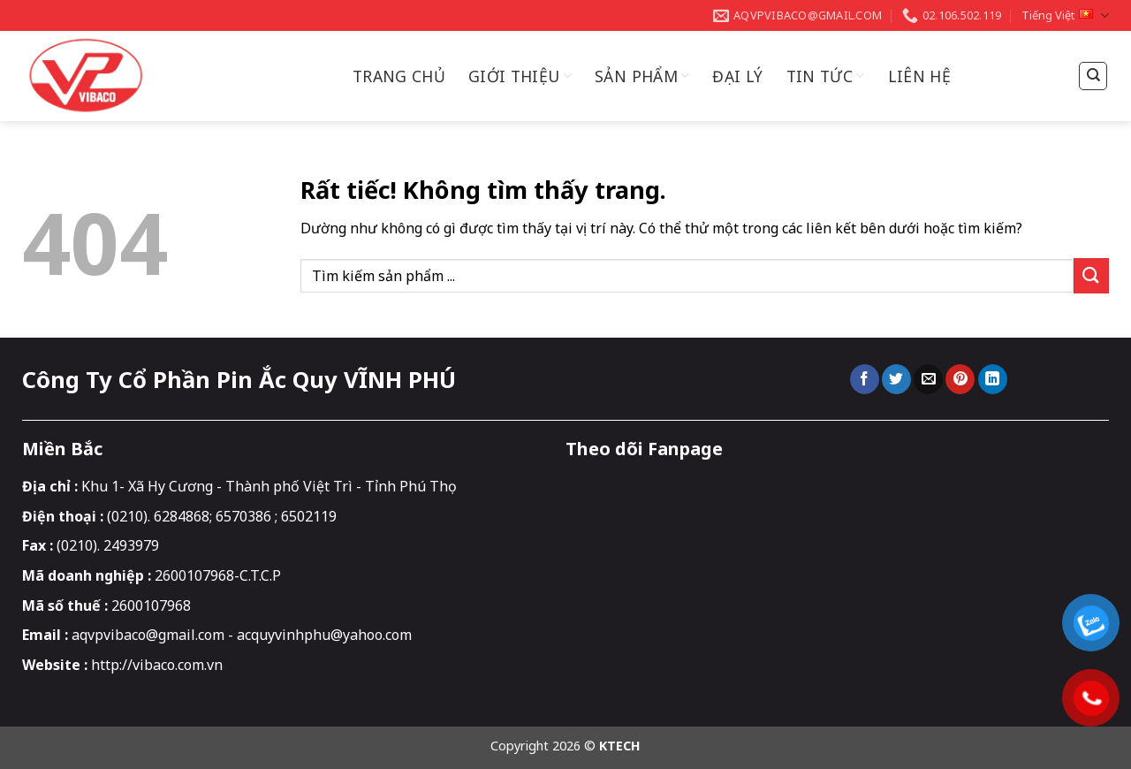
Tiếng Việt (1065, 15)
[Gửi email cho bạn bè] (928, 379)
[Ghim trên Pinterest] (960, 379)
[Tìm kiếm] (1093, 76)
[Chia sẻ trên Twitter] (896, 379)
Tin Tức (825, 76)
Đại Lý (737, 76)
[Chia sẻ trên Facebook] (864, 379)
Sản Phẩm (642, 76)
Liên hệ (919, 76)
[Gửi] (1091, 275)
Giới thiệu (520, 76)
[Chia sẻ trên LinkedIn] (992, 379)
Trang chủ (399, 76)
